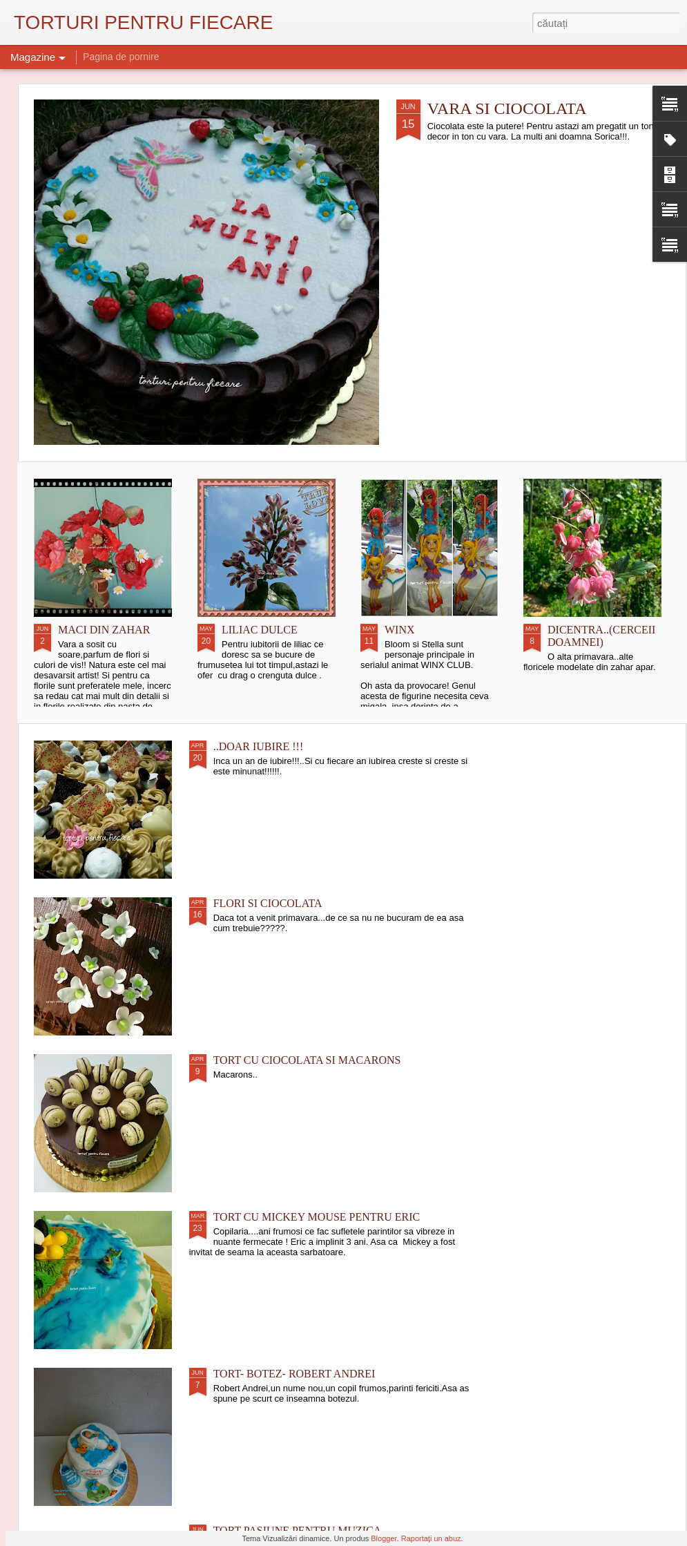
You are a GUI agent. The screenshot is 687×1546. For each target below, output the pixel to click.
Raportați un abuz (431, 1538)
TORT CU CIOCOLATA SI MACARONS (307, 1060)
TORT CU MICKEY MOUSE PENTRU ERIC (316, 1217)
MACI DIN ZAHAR (104, 630)
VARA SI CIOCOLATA (507, 108)
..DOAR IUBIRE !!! (258, 746)
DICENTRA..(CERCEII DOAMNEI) (601, 636)
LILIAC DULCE (260, 630)
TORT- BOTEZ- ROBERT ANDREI (294, 1374)
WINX (400, 630)
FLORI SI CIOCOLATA (267, 903)
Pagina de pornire (121, 56)
